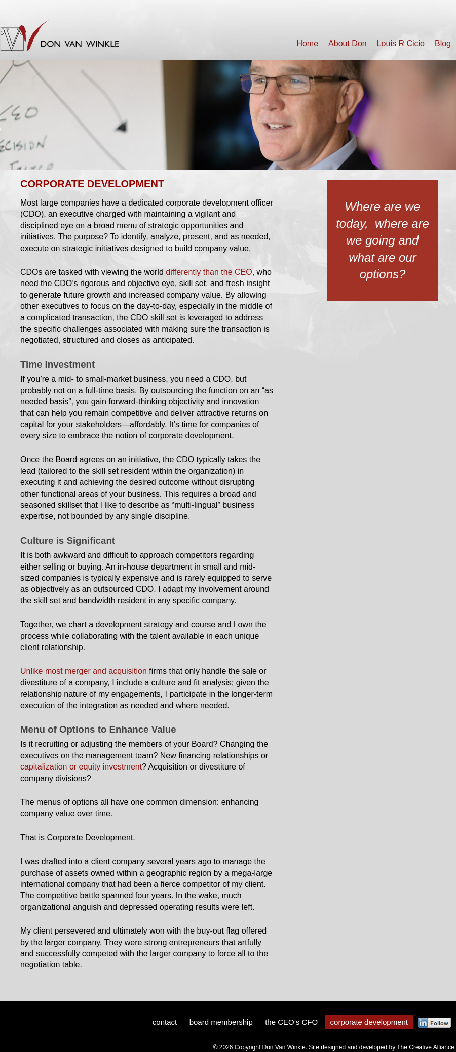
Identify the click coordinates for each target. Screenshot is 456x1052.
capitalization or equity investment (81, 766)
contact (165, 1022)
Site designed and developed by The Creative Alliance (381, 1047)
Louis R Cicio (401, 43)
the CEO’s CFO (291, 1022)
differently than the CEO (209, 272)
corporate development (369, 1022)
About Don (347, 43)
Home (307, 43)
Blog (443, 43)
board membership (221, 1022)
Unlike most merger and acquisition (83, 671)
